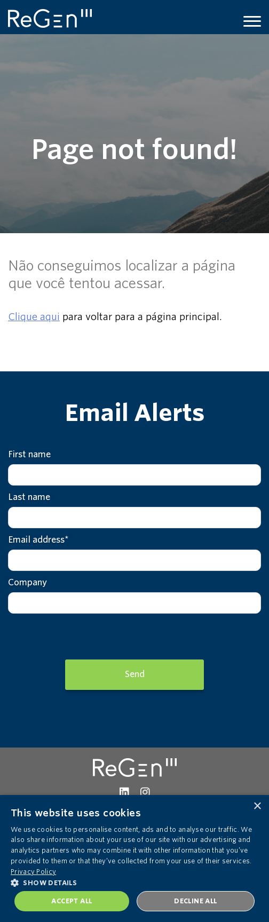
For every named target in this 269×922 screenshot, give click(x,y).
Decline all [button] (195, 901)
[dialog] (134, 858)
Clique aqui (34, 316)
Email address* (38, 540)
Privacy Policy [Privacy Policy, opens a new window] (33, 872)
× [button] (257, 806)
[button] (134, 882)
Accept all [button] (71, 901)
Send (135, 674)
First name (29, 454)
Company (27, 582)
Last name (29, 497)
